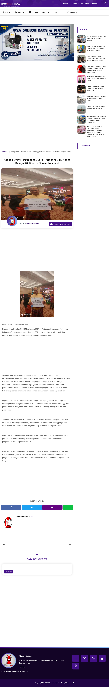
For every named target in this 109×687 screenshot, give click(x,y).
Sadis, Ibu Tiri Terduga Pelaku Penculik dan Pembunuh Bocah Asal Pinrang (96, 48)
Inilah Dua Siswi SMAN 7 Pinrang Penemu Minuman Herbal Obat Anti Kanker (96, 58)
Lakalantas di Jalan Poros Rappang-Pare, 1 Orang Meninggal (95, 88)
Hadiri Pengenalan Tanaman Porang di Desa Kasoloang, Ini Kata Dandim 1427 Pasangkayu (96, 119)
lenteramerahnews (23, 517)
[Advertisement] (37, 89)
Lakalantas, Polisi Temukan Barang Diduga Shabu (96, 107)
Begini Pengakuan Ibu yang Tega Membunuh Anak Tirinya (96, 98)
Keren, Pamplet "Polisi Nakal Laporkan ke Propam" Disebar (96, 38)
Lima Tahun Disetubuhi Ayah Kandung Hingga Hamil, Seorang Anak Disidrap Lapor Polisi (96, 69)
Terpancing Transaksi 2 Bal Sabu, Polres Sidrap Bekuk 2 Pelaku (96, 78)
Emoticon (8, 572)
